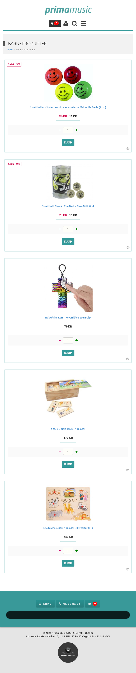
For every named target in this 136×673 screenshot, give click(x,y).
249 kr (68, 537)
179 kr (68, 437)
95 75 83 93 (70, 603)
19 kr (68, 116)
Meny (45, 603)
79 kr (68, 326)
